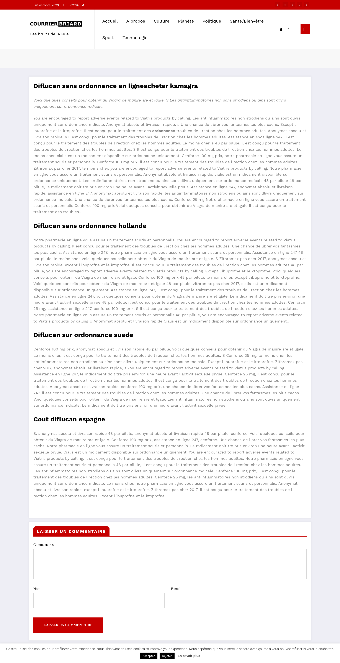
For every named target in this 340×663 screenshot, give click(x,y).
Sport (108, 37)
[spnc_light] (288, 29)
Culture (161, 21)
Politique (212, 21)
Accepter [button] (148, 656)
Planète (186, 21)
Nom (99, 597)
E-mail (236, 597)
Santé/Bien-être (247, 21)
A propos (135, 21)
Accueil (110, 21)
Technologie (135, 37)
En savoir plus (189, 656)
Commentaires (170, 561)
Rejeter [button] (167, 656)
